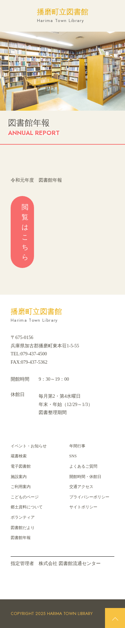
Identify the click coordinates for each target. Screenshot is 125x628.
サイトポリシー (83, 507)
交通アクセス (81, 486)
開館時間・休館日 (85, 476)
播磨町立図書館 (62, 15)
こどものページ (25, 497)
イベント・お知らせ (29, 446)
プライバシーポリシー (89, 497)
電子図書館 (21, 466)
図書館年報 (21, 537)
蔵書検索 (19, 456)
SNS (73, 456)
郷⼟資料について (27, 507)
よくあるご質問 (83, 466)
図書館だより (23, 527)
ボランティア (23, 517)
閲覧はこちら (25, 232)
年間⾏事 (77, 446)
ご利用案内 (21, 486)
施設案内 (19, 476)
